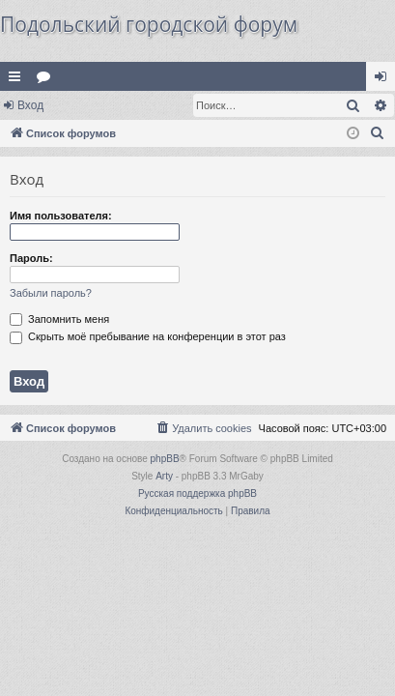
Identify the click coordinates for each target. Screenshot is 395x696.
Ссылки (18, 80)
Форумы (47, 80)
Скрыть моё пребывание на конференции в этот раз (148, 336)
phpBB (165, 458)
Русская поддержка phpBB (197, 493)
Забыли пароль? (51, 293)
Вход (30, 105)
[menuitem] (377, 133)
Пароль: (31, 258)
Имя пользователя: (61, 215)
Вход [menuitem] (385, 80)
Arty (164, 476)
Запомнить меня (59, 319)
